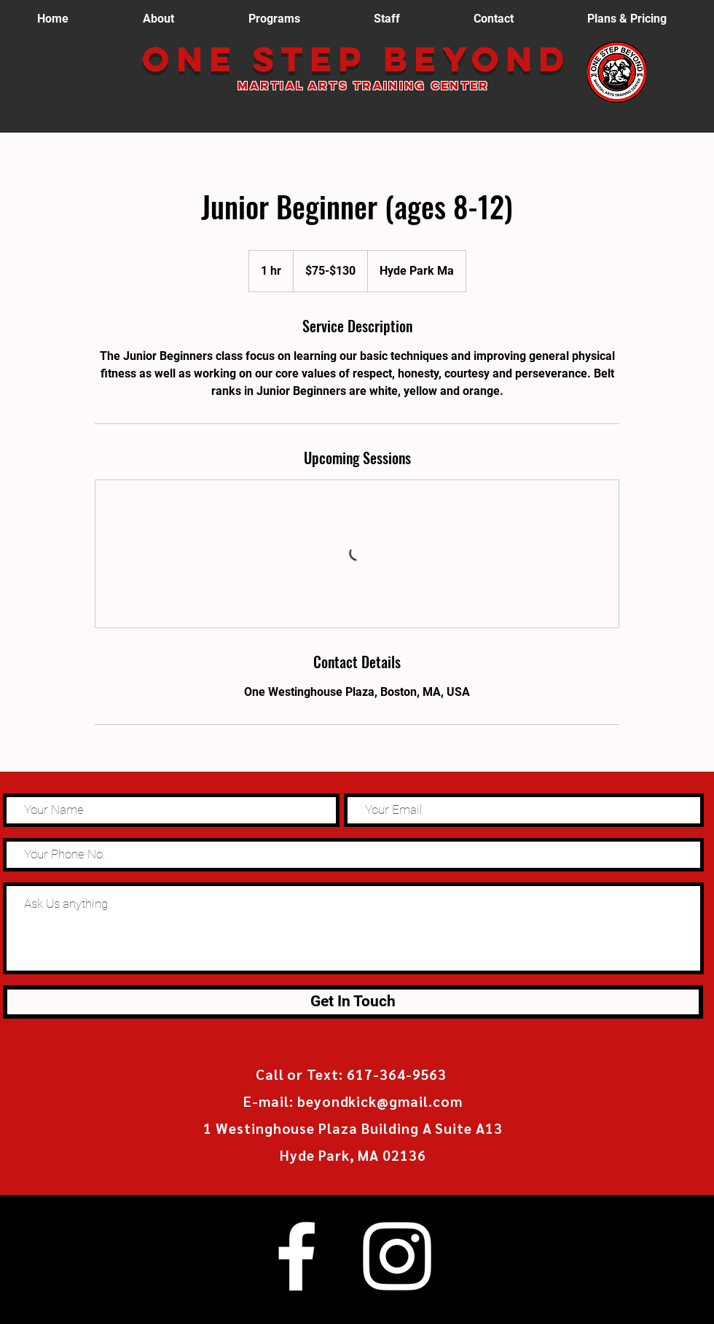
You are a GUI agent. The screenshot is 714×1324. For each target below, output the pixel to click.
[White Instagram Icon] (397, 1256)
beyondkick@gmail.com (380, 1101)
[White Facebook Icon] (296, 1256)
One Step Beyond (364, 59)
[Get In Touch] (353, 1002)
